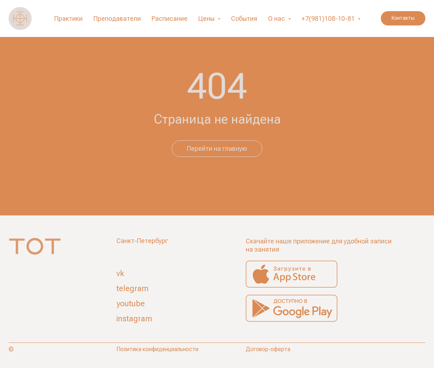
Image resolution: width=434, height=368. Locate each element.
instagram (134, 318)
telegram (132, 288)
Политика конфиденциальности (157, 349)
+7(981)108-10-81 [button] (328, 18)
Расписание (170, 18)
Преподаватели (117, 18)
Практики (68, 18)
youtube (130, 303)
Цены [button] (207, 18)
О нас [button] (277, 18)
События (244, 18)
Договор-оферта (268, 349)
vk (120, 273)
